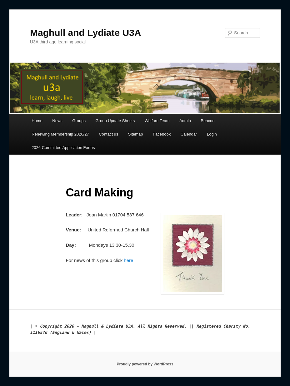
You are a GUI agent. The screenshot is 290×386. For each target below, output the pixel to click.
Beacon (207, 120)
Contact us (108, 134)
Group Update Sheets (115, 120)
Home (37, 120)
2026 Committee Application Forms (63, 147)
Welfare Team (157, 120)
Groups (79, 120)
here (128, 260)
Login (212, 134)
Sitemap (135, 134)
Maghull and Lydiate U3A (85, 32)
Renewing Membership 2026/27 (60, 134)
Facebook (162, 134)
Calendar (189, 134)
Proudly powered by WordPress (145, 364)
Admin (185, 120)
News (57, 120)
